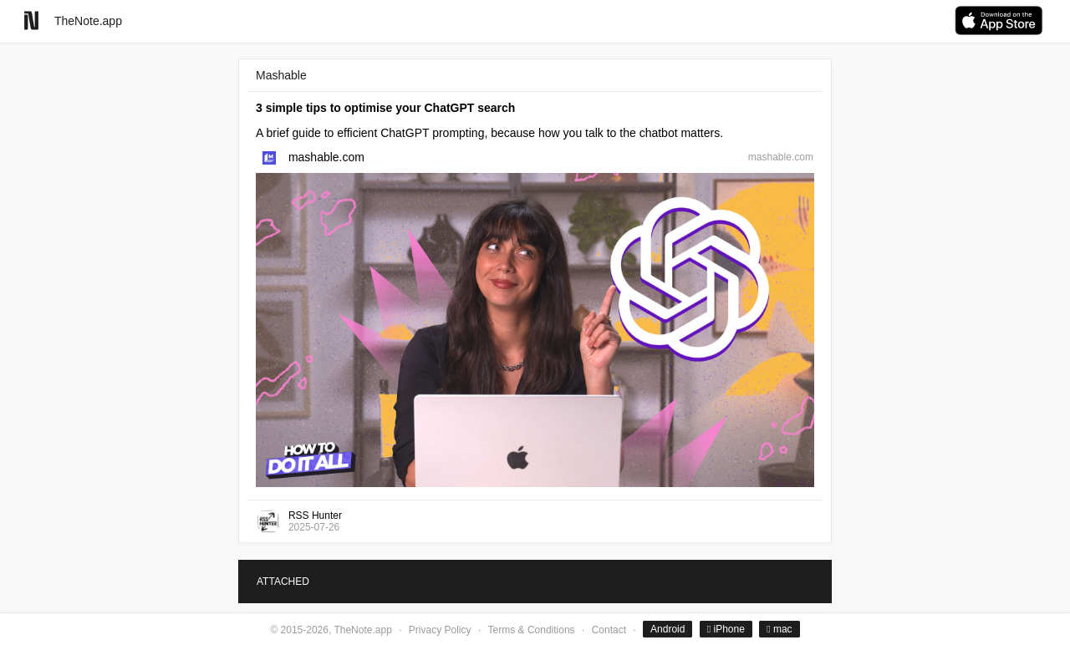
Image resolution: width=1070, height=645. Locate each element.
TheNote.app (88, 21)
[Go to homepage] (31, 20)
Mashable (281, 75)
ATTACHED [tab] (283, 581)
